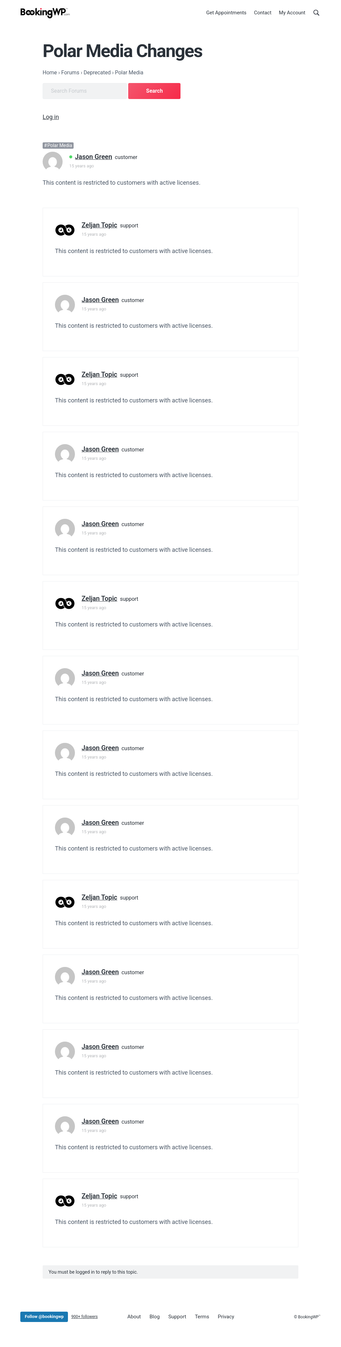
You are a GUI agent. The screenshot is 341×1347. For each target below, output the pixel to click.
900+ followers (84, 1315)
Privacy (220, 1315)
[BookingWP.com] (45, 14)
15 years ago (81, 164)
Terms (197, 1315)
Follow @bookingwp (44, 1315)
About (133, 1315)
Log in (51, 115)
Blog (153, 1315)
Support (174, 1315)
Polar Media (59, 144)
